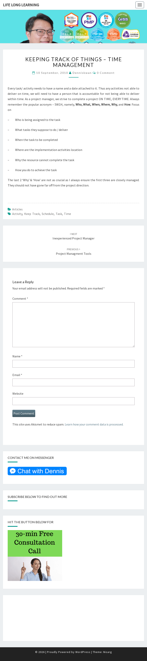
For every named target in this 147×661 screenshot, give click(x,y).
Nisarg (107, 652)
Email (17, 375)
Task (59, 214)
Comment (20, 298)
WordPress (82, 652)
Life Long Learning (21, 4)
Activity (17, 214)
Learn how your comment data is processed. (94, 424)
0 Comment (106, 72)
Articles (17, 209)
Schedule (48, 214)
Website (17, 393)
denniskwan (82, 72)
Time (67, 214)
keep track (32, 214)
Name (17, 356)
